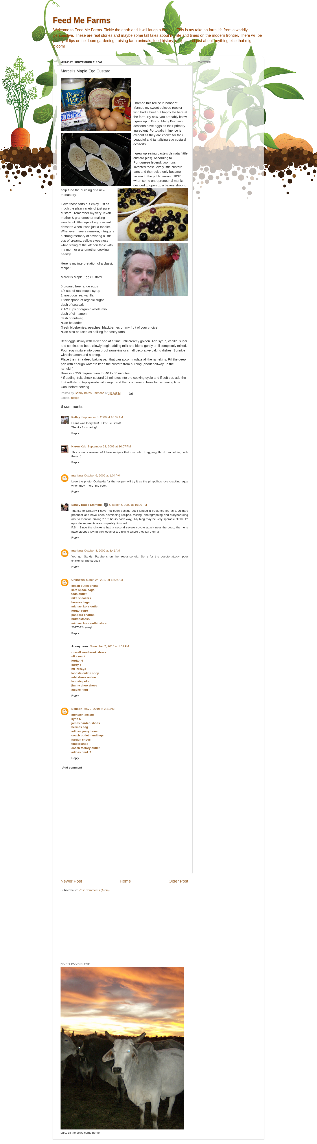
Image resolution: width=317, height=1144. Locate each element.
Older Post (178, 881)
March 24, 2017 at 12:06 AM (104, 579)
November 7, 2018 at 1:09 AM (109, 646)
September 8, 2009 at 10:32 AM (102, 417)
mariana (77, 475)
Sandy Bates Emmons (87, 504)
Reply (75, 433)
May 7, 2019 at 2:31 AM (99, 708)
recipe (75, 397)
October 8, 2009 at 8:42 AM (102, 550)
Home (125, 881)
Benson (76, 708)
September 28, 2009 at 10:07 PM (109, 446)
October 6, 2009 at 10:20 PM (128, 504)
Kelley (75, 417)
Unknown (78, 579)
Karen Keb (78, 446)
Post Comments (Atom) (94, 890)
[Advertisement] (94, 926)
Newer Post (71, 881)
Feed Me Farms (82, 20)
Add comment (72, 767)
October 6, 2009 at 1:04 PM (102, 475)
